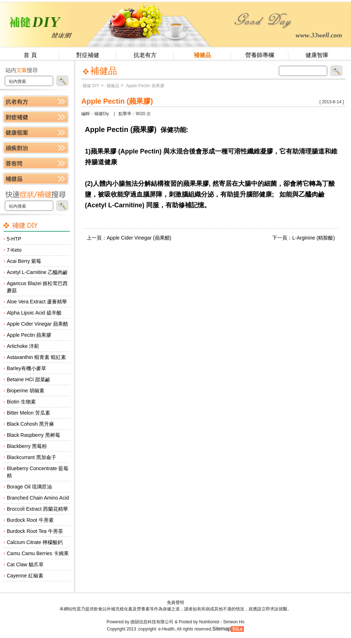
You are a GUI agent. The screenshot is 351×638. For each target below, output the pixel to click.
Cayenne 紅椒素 (25, 575)
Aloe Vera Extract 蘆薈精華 (37, 301)
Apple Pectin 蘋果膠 (29, 335)
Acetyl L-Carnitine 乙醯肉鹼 (37, 272)
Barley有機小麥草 (26, 368)
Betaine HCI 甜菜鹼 (28, 379)
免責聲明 (175, 602)
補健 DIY (90, 85)
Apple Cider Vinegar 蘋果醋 (37, 324)
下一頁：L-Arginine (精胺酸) (303, 238)
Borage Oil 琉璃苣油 (29, 487)
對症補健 (87, 55)
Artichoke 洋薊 (23, 346)
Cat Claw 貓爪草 (25, 564)
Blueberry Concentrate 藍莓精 (37, 471)
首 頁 (30, 55)
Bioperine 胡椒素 (25, 390)
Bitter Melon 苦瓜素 (28, 413)
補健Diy (101, 113)
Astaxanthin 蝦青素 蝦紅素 (36, 357)
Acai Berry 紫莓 (24, 261)
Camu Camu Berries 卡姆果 (38, 553)
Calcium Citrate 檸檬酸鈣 (35, 542)
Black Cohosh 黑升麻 (30, 424)
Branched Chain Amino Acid (38, 498)
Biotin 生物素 (21, 402)
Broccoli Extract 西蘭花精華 (37, 509)
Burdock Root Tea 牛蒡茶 (35, 531)
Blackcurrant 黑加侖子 (31, 457)
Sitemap (221, 629)
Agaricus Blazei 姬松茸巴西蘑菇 (37, 286)
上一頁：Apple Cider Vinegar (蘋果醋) (129, 238)
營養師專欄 (259, 55)
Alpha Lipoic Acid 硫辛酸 (34, 313)
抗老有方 (145, 55)
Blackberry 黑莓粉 (27, 446)
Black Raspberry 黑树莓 (33, 435)
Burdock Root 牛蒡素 (30, 520)
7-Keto (14, 250)
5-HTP (14, 239)
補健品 (202, 55)
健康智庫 (317, 55)
